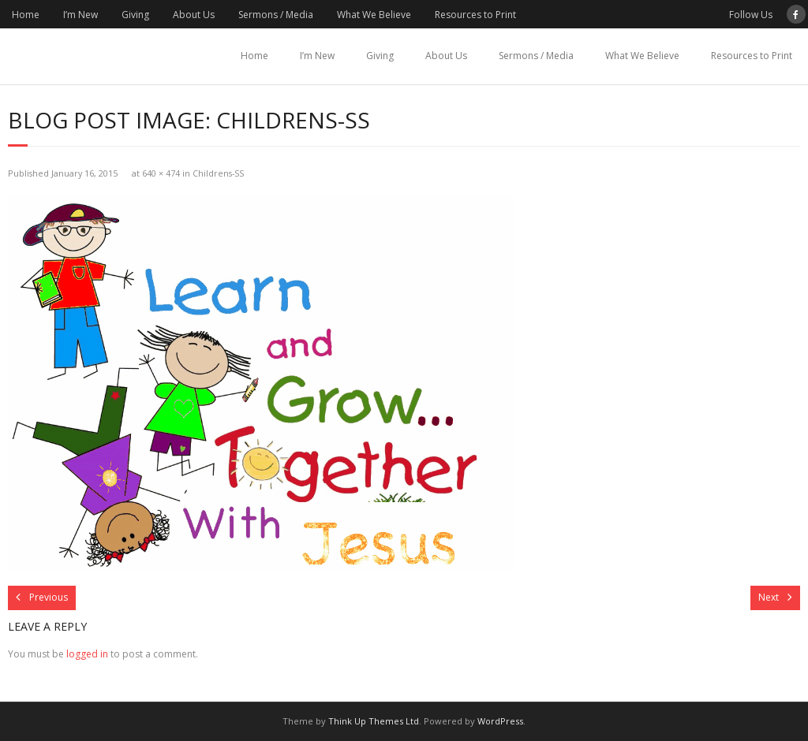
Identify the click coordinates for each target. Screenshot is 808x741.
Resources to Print (475, 14)
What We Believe (374, 14)
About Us (194, 14)
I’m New (80, 14)
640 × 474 (161, 173)
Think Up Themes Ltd (373, 721)
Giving (135, 14)
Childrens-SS (218, 173)
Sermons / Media (275, 14)
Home (25, 14)
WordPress (500, 721)
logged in (87, 654)
